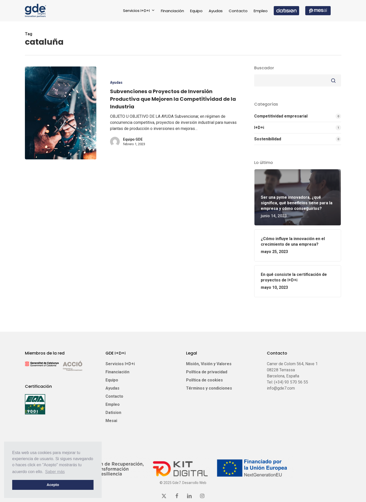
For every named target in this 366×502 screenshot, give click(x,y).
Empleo (112, 404)
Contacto (114, 396)
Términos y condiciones (209, 388)
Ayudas (116, 82)
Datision (113, 412)
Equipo (111, 380)
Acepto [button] (53, 485)
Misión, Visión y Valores (209, 363)
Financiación (117, 372)
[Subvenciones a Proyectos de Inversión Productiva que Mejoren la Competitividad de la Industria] (60, 112)
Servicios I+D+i (120, 363)
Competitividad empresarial (281, 116)
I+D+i (259, 127)
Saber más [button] (55, 472)
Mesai (111, 420)
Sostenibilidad (267, 139)
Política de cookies (204, 380)
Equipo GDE (133, 139)
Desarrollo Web (194, 483)
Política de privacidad (206, 372)
